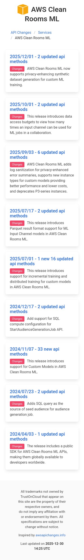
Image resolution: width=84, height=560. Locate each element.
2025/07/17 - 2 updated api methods (37, 213)
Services (45, 32)
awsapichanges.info (51, 535)
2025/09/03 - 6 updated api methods (37, 155)
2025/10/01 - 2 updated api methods (37, 107)
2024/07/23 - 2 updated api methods (37, 394)
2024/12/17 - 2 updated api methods (37, 309)
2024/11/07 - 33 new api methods (34, 351)
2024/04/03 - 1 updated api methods (37, 436)
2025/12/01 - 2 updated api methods (37, 59)
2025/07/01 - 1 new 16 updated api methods (41, 261)
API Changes (21, 32)
